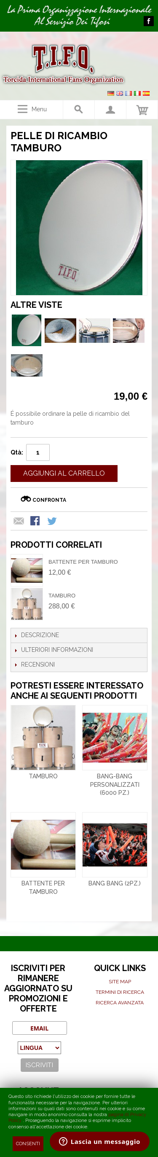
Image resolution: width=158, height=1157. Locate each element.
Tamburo (61, 595)
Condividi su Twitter (52, 521)
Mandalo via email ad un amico (18, 521)
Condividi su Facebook (35, 521)
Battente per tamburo (83, 562)
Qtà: (17, 452)
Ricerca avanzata (120, 1003)
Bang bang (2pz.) (114, 883)
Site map (120, 982)
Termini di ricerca (120, 992)
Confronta (49, 500)
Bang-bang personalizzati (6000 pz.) (114, 784)
